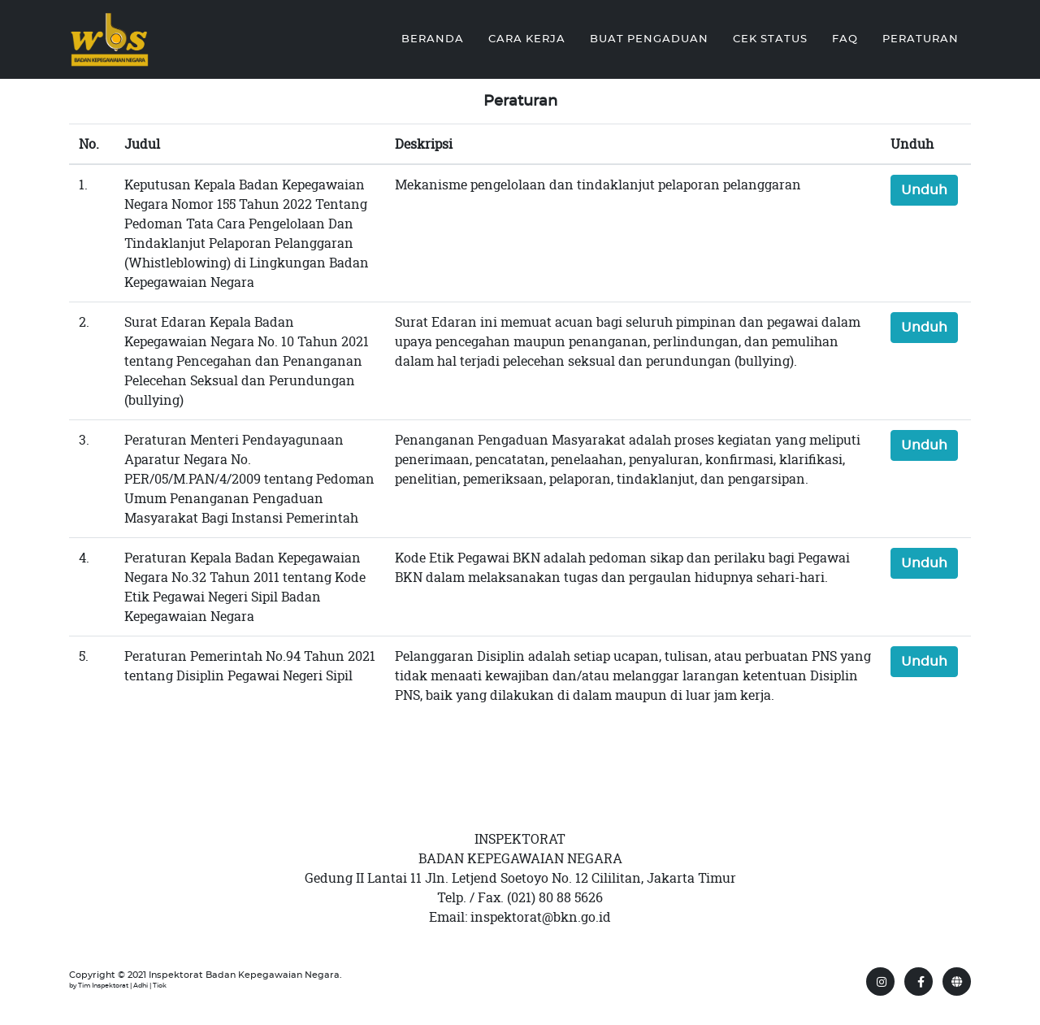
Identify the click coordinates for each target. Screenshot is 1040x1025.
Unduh (924, 190)
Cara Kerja (527, 37)
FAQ (845, 37)
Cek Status (770, 37)
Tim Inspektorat (103, 985)
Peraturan (920, 37)
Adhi (140, 985)
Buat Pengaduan (649, 37)
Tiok (160, 985)
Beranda (432, 37)
